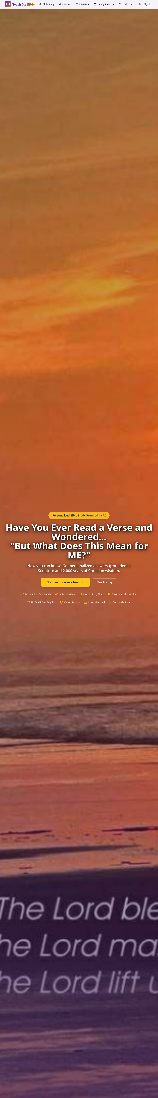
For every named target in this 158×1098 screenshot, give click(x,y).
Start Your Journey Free (65, 582)
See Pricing (104, 582)
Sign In (145, 4)
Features (65, 4)
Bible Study (46, 4)
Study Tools (104, 4)
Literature (82, 4)
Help (126, 4)
